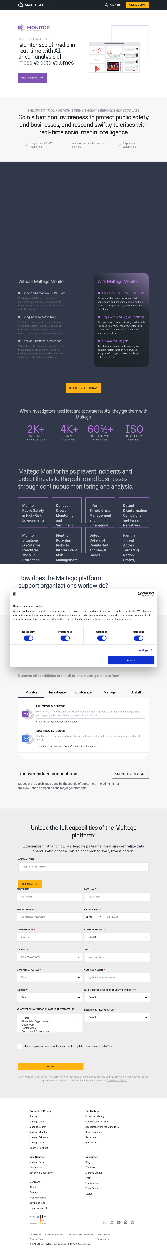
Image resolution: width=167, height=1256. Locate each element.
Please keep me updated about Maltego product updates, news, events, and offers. (65, 1046)
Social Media (50, 1028)
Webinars (90, 1167)
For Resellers (92, 1183)
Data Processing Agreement (81, 1234)
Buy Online (91, 1142)
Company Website (117, 975)
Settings (143, 650)
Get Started (30, 884)
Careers (34, 1192)
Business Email (50, 915)
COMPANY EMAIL (83, 864)
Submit (51, 1066)
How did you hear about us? (117, 1015)
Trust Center (92, 1188)
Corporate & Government (50, 1031)
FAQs (88, 1178)
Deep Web (50, 1024)
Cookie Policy (103, 1239)
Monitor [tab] (31, 692)
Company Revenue (117, 934)
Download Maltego (95, 1116)
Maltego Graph (37, 1121)
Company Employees (50, 975)
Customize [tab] (83, 692)
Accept (131, 660)
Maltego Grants (93, 1172)
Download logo (38, 1202)
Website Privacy (37, 1239)
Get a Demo (137, 4)
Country (50, 955)
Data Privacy (104, 1234)
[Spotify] (125, 1222)
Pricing (33, 1116)
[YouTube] (118, 1222)
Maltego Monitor (50, 706)
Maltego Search (38, 1126)
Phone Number (117, 915)
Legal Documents (39, 1208)
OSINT (50, 1018)
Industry (50, 995)
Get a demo (91, 1137)
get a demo (32, 78)
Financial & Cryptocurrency (50, 1021)
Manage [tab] (110, 692)
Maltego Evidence (50, 730)
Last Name (117, 894)
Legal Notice (35, 1234)
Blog (87, 1162)
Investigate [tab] (57, 692)
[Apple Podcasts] (132, 1222)
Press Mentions (38, 1197)
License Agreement (54, 1234)
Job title (117, 955)
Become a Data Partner (42, 1172)
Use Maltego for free (96, 1121)
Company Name (50, 935)
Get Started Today (83, 387)
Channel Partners (39, 1147)
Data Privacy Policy (117, 1080)
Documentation (93, 1132)
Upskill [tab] (136, 692)
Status (88, 1193)
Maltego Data (37, 1142)
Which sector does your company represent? (117, 995)
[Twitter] (104, 1222)
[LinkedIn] (111, 1222)
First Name (50, 894)
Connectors (36, 1167)
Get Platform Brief (130, 773)
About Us (34, 1187)
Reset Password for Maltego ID (102, 1126)
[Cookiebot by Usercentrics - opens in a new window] (140, 594)
